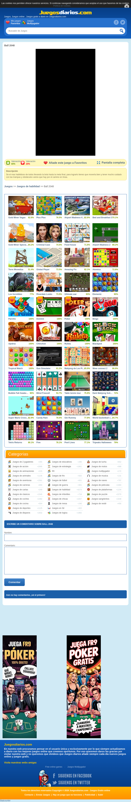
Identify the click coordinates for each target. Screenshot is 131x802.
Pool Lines (69, 442)
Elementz (96, 294)
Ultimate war (70, 294)
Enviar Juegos (43, 795)
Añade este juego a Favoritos (65, 163)
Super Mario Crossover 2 (18, 418)
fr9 (53, 471)
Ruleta (67, 344)
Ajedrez (12, 344)
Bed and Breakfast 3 (102, 217)
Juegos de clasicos (21, 494)
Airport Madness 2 (101, 245)
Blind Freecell (43, 393)
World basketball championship (102, 418)
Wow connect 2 (99, 368)
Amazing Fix (70, 269)
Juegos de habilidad (28, 186)
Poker (67, 319)
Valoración (16, 162)
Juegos (32, 22)
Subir (100, 795)
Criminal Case (43, 245)
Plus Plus (41, 217)
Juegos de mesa (59, 503)
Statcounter (5, 800)
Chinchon (41, 344)
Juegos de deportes (21, 508)
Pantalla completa (110, 162)
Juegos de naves (99, 480)
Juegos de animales (21, 476)
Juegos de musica (99, 476)
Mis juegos (16, 22)
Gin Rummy (70, 418)
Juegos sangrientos (100, 499)
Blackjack (97, 344)
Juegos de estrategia (61, 466)
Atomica (96, 269)
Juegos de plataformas (101, 489)
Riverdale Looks (44, 294)
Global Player (42, 269)
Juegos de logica (59, 513)
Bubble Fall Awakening (18, 393)
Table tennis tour (72, 393)
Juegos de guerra (60, 485)
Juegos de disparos (21, 513)
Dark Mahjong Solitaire (102, 393)
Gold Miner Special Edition (18, 245)
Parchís (12, 319)
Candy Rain (42, 418)
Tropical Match (15, 368)
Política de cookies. (62, 6)
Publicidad (90, 795)
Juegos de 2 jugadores (22, 462)
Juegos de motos (99, 466)
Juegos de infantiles (61, 494)
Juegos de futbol (59, 480)
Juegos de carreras (21, 485)
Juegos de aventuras (21, 480)
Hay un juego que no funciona (67, 795)
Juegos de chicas (60, 499)
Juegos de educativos (62, 462)
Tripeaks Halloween (101, 442)
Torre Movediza (15, 269)
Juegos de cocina (20, 503)
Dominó (40, 319)
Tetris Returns (15, 442)
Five (38, 442)
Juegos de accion (20, 466)
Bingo (95, 319)
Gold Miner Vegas (17, 217)
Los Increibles (15, 294)
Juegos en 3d (58, 508)
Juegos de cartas (20, 489)
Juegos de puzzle (99, 494)
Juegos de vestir (98, 503)
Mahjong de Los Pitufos (74, 368)
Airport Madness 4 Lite (74, 217)
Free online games (53, 767)
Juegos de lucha (98, 462)
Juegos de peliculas (100, 485)
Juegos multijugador (100, 471)
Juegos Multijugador (76, 767)
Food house (70, 245)
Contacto (29, 795)
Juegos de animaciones (23, 471)
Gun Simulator (43, 368)
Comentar (14, 582)
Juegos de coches (20, 499)
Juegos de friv (58, 476)
